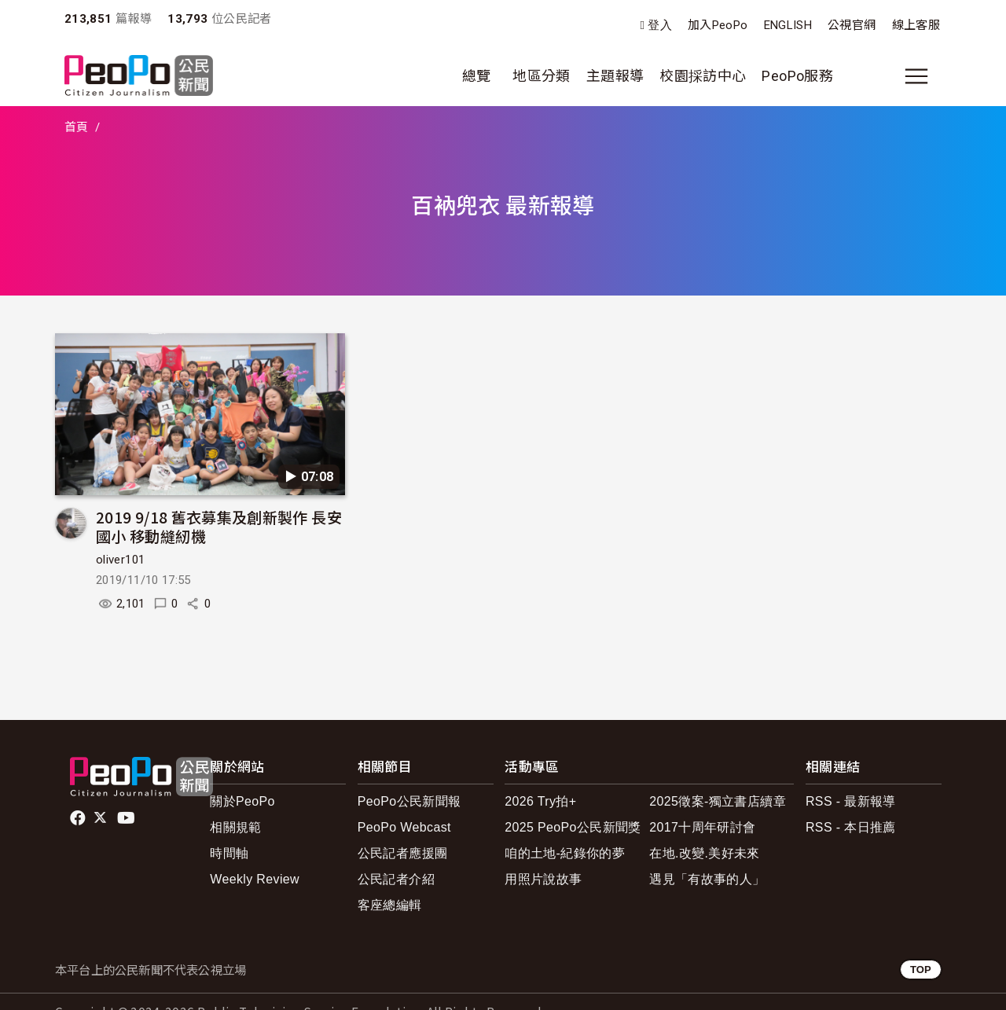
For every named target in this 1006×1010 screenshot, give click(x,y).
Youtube (127, 818)
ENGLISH (788, 25)
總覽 (476, 76)
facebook (79, 818)
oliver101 (120, 560)
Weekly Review (254, 879)
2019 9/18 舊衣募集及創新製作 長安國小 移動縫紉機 (219, 526)
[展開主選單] (916, 76)
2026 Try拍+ (540, 801)
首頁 (76, 127)
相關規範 (235, 827)
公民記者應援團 (403, 853)
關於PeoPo (242, 801)
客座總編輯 (390, 905)
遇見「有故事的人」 (707, 879)
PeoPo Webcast (404, 827)
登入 (660, 25)
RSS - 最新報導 (851, 801)
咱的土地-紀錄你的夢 (565, 853)
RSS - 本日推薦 (851, 827)
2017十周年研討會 (702, 827)
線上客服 (916, 25)
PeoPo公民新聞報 (409, 801)
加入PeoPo (718, 25)
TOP (920, 969)
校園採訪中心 (702, 76)
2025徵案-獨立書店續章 (717, 801)
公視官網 (852, 25)
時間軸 (229, 853)
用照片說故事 (543, 879)
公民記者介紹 (396, 879)
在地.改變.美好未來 (704, 853)
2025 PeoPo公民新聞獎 (573, 827)
